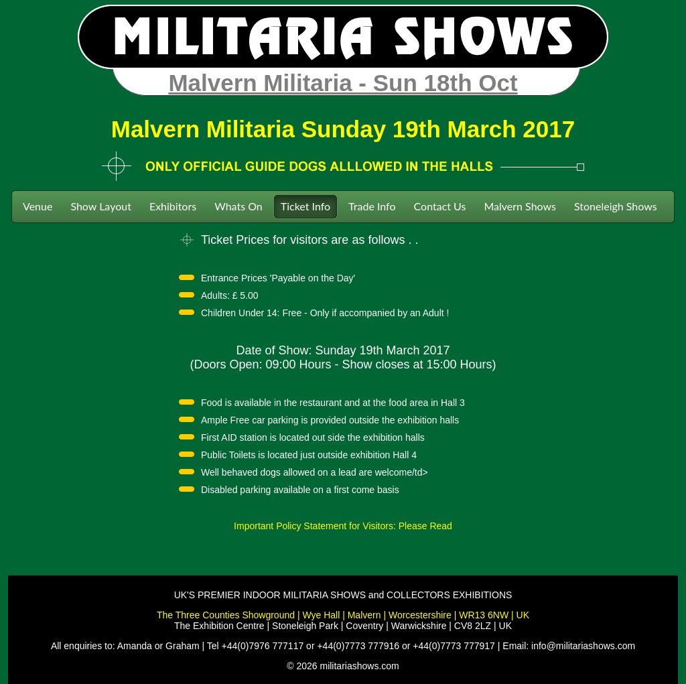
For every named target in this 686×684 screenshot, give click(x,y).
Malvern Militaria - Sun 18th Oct (342, 83)
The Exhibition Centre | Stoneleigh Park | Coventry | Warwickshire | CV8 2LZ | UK (343, 625)
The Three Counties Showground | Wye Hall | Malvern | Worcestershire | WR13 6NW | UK (343, 615)
